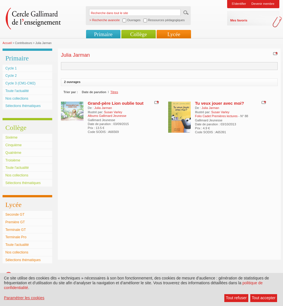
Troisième (12, 160)
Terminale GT (15, 230)
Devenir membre (262, 3)
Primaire (103, 34)
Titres (114, 92)
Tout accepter (263, 298)
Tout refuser (236, 298)
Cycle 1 (11, 68)
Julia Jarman (103, 108)
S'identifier (239, 3)
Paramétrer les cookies (24, 298)
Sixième (11, 137)
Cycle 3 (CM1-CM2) (20, 83)
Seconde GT (15, 215)
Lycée (173, 34)
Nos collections (16, 98)
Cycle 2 (11, 76)
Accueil (7, 43)
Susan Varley (113, 112)
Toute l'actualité (17, 91)
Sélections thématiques (23, 106)
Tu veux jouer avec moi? (219, 103)
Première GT (15, 222)
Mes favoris (238, 20)
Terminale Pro (16, 237)
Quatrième (13, 153)
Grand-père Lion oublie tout (116, 103)
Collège (138, 34)
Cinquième (13, 145)
